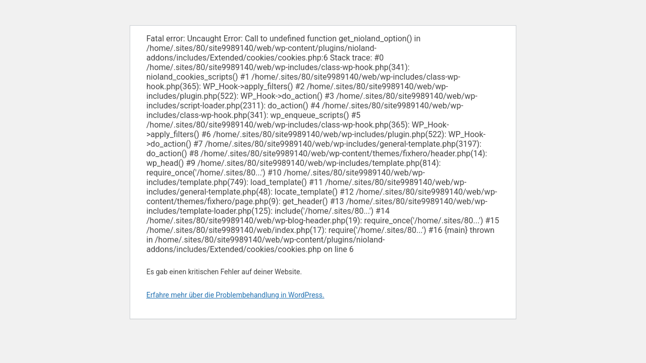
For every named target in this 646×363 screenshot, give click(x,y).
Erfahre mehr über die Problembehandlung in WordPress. (235, 295)
